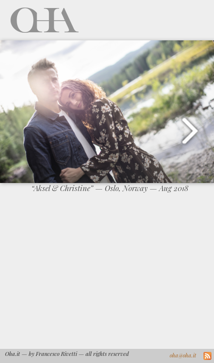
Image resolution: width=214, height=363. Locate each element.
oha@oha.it (183, 355)
